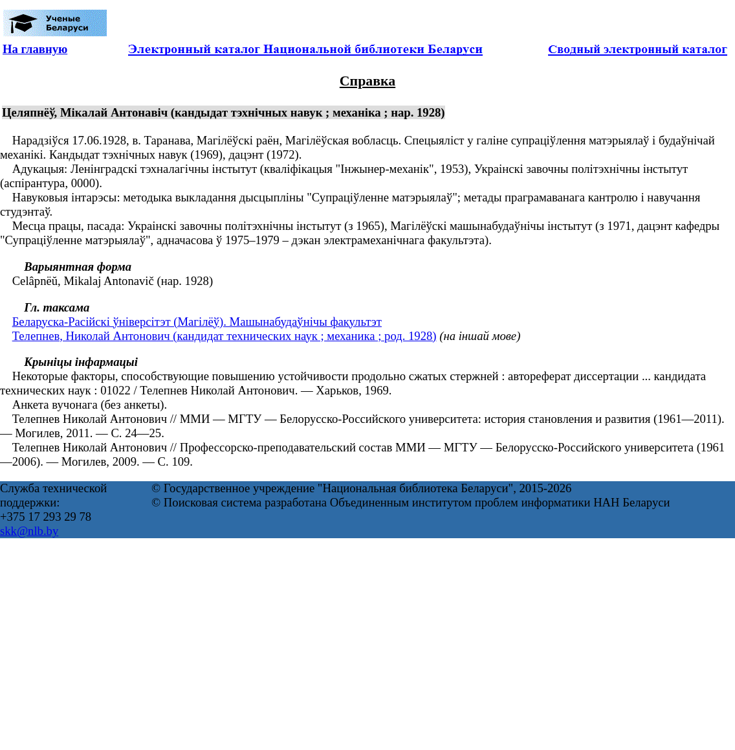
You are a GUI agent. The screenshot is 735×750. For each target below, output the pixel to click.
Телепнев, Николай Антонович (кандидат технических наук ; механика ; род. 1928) (224, 336)
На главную (35, 49)
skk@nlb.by (29, 531)
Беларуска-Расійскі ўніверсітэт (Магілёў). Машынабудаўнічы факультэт (197, 321)
